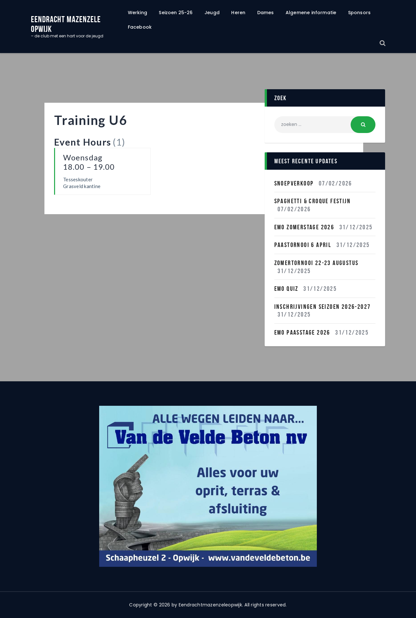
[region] (208, 486)
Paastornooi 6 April (303, 244)
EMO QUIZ (286, 288)
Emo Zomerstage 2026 (304, 227)
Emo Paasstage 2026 (302, 332)
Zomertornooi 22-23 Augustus (316, 262)
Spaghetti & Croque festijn (312, 200)
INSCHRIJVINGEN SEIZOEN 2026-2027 (322, 306)
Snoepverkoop (294, 183)
